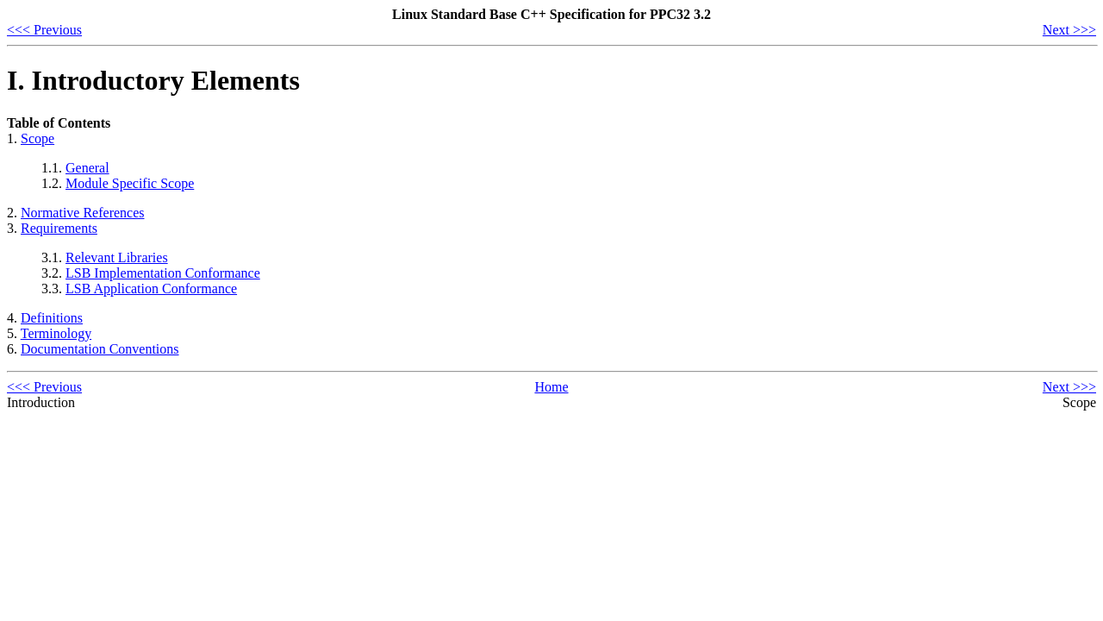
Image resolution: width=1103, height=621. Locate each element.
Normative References (82, 212)
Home (551, 387)
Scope (37, 138)
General (87, 167)
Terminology (56, 333)
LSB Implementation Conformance (162, 273)
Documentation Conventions (100, 349)
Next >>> (1069, 29)
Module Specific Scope (129, 183)
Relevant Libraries (116, 257)
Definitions (52, 317)
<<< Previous (44, 29)
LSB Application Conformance (151, 288)
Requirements (59, 228)
